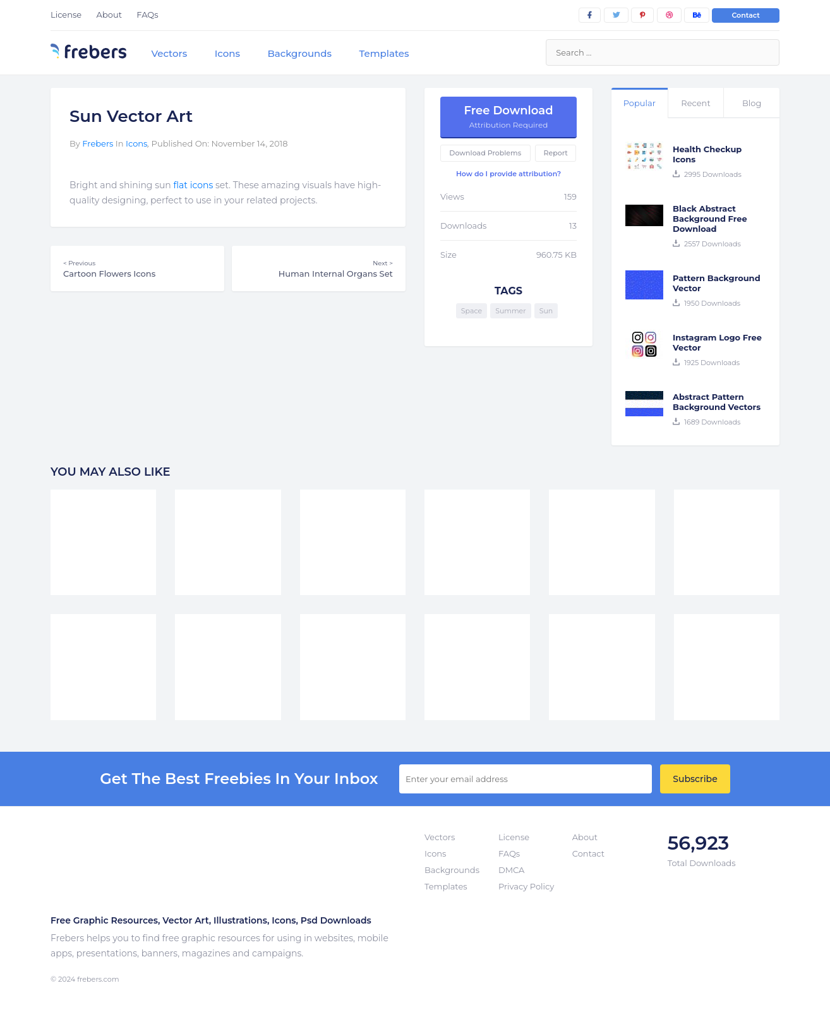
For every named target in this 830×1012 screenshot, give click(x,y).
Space (471, 310)
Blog (751, 103)
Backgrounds (299, 53)
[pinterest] (642, 15)
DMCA (511, 870)
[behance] (696, 15)
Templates (384, 53)
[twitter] (616, 15)
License (66, 14)
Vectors (169, 53)
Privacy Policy (526, 886)
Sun (546, 310)
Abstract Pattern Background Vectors (717, 402)
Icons (227, 53)
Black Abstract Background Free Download (710, 218)
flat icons (194, 185)
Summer (510, 310)
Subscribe (695, 779)
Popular (639, 103)
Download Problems (485, 152)
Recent (695, 103)
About (109, 14)
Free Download (508, 117)
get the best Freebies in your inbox (239, 778)
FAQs (147, 14)
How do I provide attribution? (508, 173)
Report (555, 152)
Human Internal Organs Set (318, 268)
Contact (745, 15)
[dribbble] (669, 15)
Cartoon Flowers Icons (137, 268)
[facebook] (590, 15)
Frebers (97, 143)
